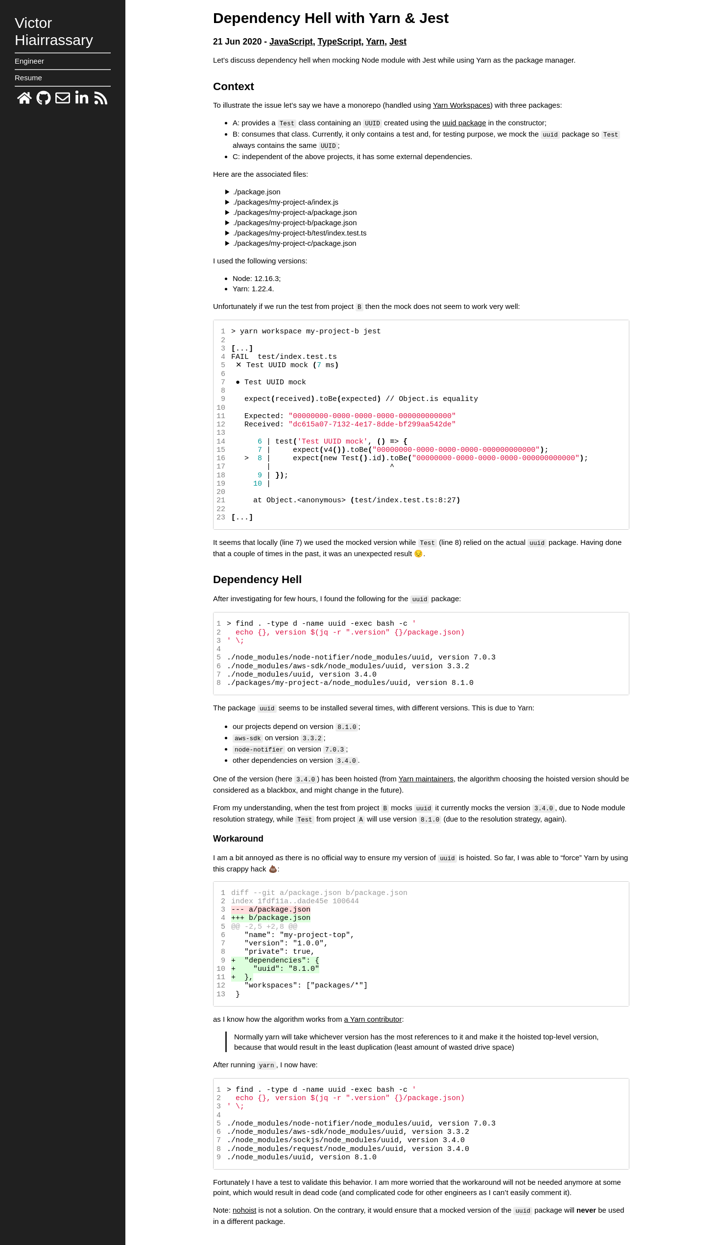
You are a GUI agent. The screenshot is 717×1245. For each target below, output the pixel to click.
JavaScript (291, 42)
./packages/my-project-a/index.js (285, 200)
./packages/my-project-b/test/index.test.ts (300, 231)
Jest (397, 42)
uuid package (464, 122)
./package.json (257, 190)
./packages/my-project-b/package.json (295, 221)
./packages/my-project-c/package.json (295, 241)
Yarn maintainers (426, 773)
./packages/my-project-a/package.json (295, 211)
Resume (28, 77)
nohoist (244, 1202)
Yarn (375, 42)
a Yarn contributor (373, 1012)
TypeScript (339, 42)
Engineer (29, 61)
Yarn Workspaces (461, 105)
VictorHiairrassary (54, 31)
